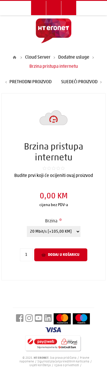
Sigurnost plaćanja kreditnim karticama (63, 361)
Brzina (51, 221)
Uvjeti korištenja (40, 365)
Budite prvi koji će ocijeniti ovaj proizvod (53, 175)
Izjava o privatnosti (66, 365)
